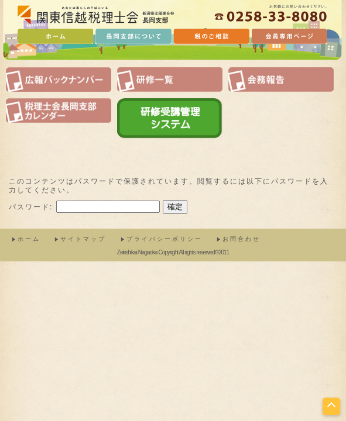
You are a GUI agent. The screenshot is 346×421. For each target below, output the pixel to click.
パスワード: (84, 207)
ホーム (29, 239)
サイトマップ (83, 239)
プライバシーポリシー (164, 239)
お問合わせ (241, 239)
